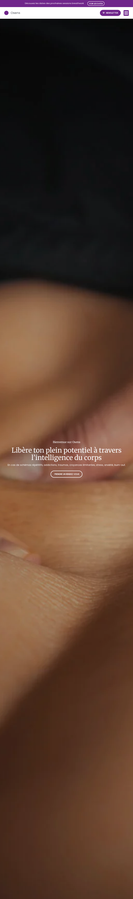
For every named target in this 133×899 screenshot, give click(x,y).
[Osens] (6, 13)
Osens (16, 13)
